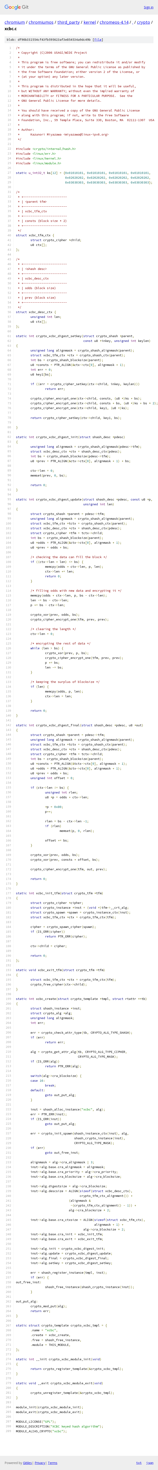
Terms (52, 1463)
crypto (143, 22)
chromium (15, 22)
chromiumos (41, 22)
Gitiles (27, 1463)
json (149, 1463)
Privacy (40, 1463)
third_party (68, 22)
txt (139, 1463)
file (98, 40)
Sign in (148, 7)
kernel (90, 22)
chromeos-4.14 (114, 22)
